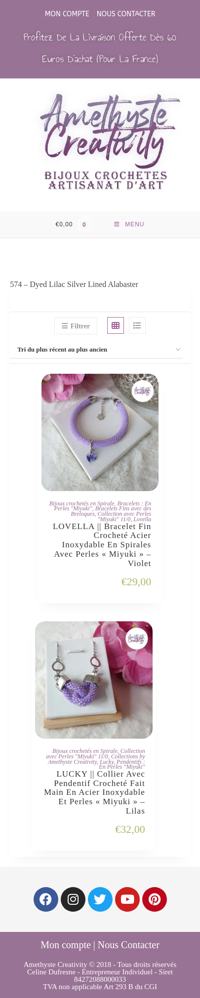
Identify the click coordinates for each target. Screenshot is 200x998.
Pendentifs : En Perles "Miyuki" (122, 764)
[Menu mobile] (129, 225)
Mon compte (67, 14)
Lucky (107, 761)
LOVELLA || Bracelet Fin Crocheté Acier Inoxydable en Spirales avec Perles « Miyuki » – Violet (102, 545)
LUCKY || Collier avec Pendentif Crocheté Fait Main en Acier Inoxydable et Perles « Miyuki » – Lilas (94, 793)
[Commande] (100, 349)
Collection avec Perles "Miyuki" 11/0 (124, 516)
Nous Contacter (126, 14)
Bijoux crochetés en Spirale (82, 503)
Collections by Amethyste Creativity (96, 759)
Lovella (142, 519)
